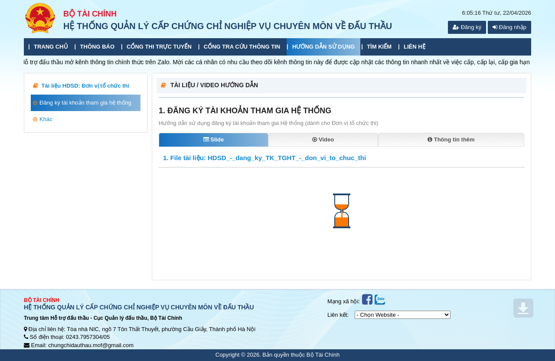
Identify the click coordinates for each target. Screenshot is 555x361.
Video (323, 139)
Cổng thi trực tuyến (159, 46)
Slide (213, 139)
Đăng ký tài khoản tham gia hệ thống (82, 102)
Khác (42, 119)
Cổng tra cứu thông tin (242, 46)
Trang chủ (51, 46)
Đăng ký (467, 27)
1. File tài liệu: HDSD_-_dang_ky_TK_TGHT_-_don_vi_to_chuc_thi (264, 157)
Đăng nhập (509, 27)
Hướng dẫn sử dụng (323, 46)
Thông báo (97, 46)
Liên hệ (414, 46)
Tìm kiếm (379, 46)
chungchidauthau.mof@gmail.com (91, 345)
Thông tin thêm (451, 139)
